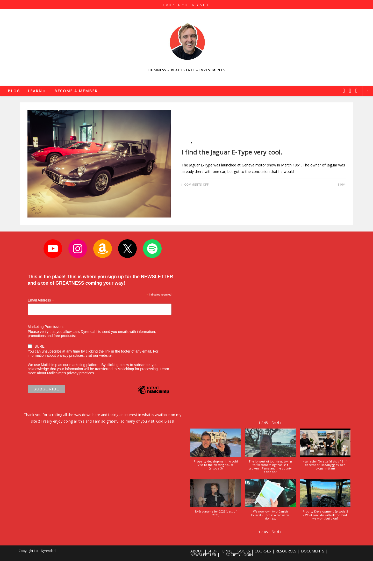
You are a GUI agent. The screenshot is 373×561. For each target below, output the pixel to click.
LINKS (227, 551)
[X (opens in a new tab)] (344, 90)
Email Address (41, 300)
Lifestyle (200, 143)
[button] (276, 422)
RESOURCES (286, 551)
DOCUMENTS (312, 551)
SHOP (213, 551)
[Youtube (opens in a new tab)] (356, 90)
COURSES (263, 551)
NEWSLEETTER (203, 554)
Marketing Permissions (46, 327)
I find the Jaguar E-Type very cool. (232, 152)
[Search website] (367, 91)
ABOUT (196, 551)
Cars (186, 143)
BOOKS (243, 551)
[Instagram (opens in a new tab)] (350, 90)
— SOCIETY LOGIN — (239, 554)
